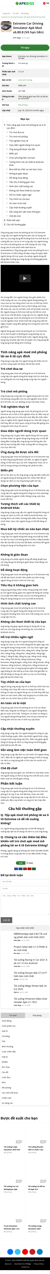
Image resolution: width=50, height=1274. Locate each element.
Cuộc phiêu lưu (8, 1029)
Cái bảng (6, 1040)
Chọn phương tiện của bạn (22, 157)
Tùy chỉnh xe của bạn (19, 199)
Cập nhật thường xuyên (20, 207)
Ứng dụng (37, 1019)
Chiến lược (6, 1101)
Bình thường (7, 1050)
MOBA (5, 1065)
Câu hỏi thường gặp (16, 224)
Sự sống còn (7, 1107)
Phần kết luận (13, 220)
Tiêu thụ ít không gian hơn (22, 182)
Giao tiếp (17, 944)
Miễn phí (13, 153)
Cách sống (17, 1009)
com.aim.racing (25, 80)
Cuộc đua (17, 970)
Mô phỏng (25, 13)
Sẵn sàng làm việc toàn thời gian (24, 211)
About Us (8, 1268)
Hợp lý (5, 1060)
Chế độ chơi (15, 216)
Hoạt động (6, 1024)
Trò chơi (15, 13)
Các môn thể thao (10, 1096)
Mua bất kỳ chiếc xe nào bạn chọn (25, 169)
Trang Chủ (6, 13)
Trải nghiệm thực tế (18, 140)
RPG (4, 1086)
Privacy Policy (39, 1268)
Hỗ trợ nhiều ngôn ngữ (20, 194)
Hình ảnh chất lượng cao (21, 186)
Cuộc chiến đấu (9, 1055)
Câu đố (5, 1076)
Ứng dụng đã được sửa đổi (22, 149)
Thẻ (3, 1045)
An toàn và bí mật (17, 203)
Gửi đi (6, 924)
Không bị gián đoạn (18, 173)
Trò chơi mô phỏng (18, 136)
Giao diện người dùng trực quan (24, 145)
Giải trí (16, 996)
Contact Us (25, 1271)
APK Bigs (17, 37)
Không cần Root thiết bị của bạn (24, 190)
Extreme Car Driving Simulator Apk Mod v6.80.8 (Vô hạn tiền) (23, 17)
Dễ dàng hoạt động (18, 177)
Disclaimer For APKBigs (22, 1268)
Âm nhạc (17, 957)
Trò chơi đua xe (16, 132)
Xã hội (16, 983)
